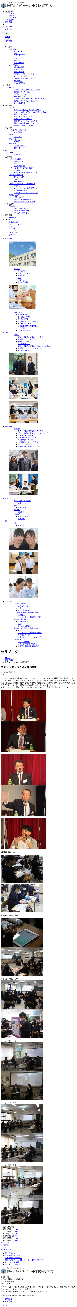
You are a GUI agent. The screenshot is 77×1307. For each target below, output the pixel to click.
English (12, 16)
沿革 (15, 58)
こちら (15, 1229)
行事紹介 (12, 143)
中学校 (11, 87)
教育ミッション (19, 54)
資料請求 (8, 27)
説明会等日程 (19, 161)
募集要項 (17, 170)
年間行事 (17, 148)
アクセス (8, 24)
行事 (15, 163)
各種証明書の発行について (24, 208)
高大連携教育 (19, 72)
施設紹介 (12, 139)
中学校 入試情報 (15, 159)
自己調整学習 (19, 67)
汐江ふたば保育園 (12, 1262)
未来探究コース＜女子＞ (23, 92)
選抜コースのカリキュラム (24, 116)
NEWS (11, 226)
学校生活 (8, 498)
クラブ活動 (18, 132)
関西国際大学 (10, 1253)
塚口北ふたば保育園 (12, 1264)
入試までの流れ (19, 197)
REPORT (12, 228)
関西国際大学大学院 (12, 1255)
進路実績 (17, 155)
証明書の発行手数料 (21, 211)
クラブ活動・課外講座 (17, 130)
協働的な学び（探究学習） (24, 78)
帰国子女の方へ (15, 195)
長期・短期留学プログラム (24, 123)
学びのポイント (19, 96)
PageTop (4, 1305)
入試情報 (8, 601)
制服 (11, 134)
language (9, 11)
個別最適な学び (19, 69)
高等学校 (12, 107)
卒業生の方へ (10, 20)
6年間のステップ (20, 94)
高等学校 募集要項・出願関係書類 (22, 184)
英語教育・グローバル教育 (24, 74)
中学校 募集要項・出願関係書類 (21, 168)
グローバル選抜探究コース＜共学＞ (27, 90)
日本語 (11, 13)
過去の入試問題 (19, 166)
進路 (11, 152)
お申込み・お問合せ (21, 213)
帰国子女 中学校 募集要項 (23, 199)
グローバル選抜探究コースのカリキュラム (30, 99)
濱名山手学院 (19, 63)
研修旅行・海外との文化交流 (25, 125)
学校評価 (17, 60)
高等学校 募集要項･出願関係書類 (26, 628)
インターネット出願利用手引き (25, 172)
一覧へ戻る (5, 1243)
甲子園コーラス (19, 146)
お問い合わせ (14, 232)
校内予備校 (18, 81)
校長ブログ (13, 222)
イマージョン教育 (20, 76)
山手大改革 (13, 65)
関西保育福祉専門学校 (13, 1258)
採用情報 (8, 22)
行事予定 (8, 29)
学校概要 (12, 49)
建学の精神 (18, 51)
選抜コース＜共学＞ (21, 114)
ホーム (7, 45)
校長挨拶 (17, 56)
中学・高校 (18, 137)
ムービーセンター (16, 224)
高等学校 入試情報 (16, 175)
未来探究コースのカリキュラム (25, 101)
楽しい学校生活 (19, 83)
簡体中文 (12, 18)
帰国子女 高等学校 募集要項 (24, 202)
